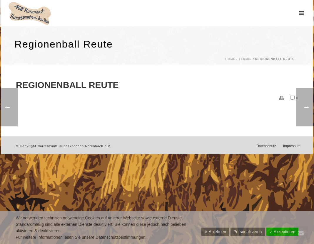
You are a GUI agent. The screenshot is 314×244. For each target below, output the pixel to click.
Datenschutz (266, 146)
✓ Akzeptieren (282, 231)
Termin (245, 59)
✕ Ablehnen (215, 231)
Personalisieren (247, 231)
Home (230, 59)
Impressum (291, 146)
